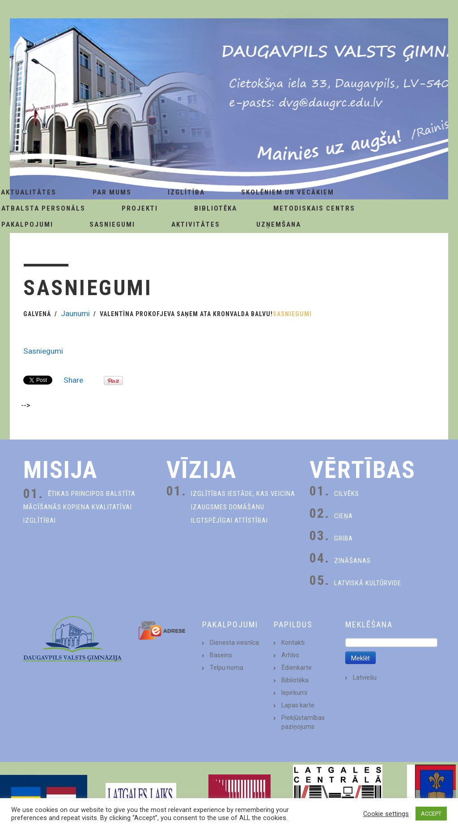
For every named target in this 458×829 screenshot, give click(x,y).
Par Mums (112, 192)
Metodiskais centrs (314, 208)
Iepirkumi (294, 692)
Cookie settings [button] (386, 814)
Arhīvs (290, 655)
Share (73, 380)
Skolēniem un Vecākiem (287, 192)
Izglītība (186, 192)
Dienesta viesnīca (234, 642)
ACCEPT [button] (431, 813)
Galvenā (37, 313)
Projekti (140, 208)
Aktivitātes (195, 224)
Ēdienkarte (296, 667)
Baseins (221, 655)
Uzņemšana (278, 224)
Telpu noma (226, 667)
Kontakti (293, 642)
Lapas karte (297, 705)
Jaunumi (75, 313)
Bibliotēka (215, 208)
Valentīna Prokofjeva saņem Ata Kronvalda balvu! (186, 313)
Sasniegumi (112, 224)
